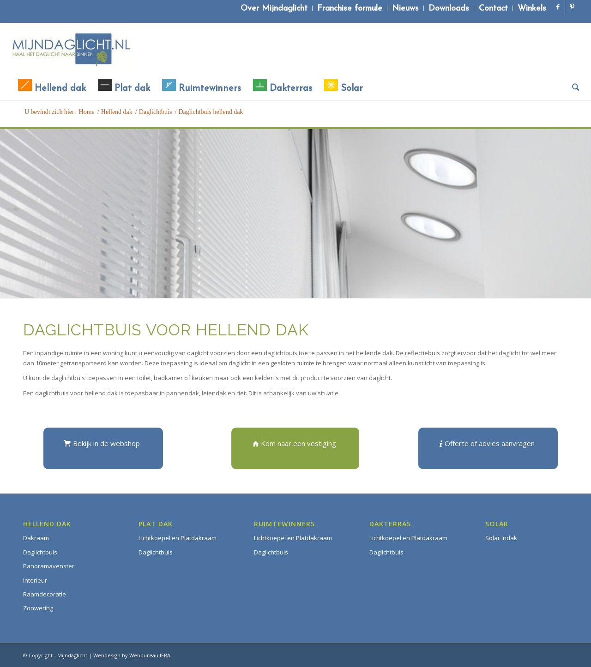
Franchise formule (349, 8)
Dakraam (36, 538)
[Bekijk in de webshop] (103, 448)
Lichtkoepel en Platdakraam (178, 538)
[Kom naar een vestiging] (295, 448)
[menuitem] (274, 8)
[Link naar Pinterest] (572, 7)
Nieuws (405, 8)
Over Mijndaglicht (274, 8)
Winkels (532, 8)
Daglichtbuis (40, 552)
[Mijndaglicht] (71, 50)
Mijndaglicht (72, 655)
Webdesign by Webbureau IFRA (131, 655)
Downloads (448, 8)
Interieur (35, 580)
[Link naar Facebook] (558, 7)
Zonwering (38, 608)
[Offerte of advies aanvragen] (488, 448)
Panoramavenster (48, 566)
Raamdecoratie (44, 594)
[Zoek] (572, 88)
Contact (493, 8)
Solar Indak (501, 538)
